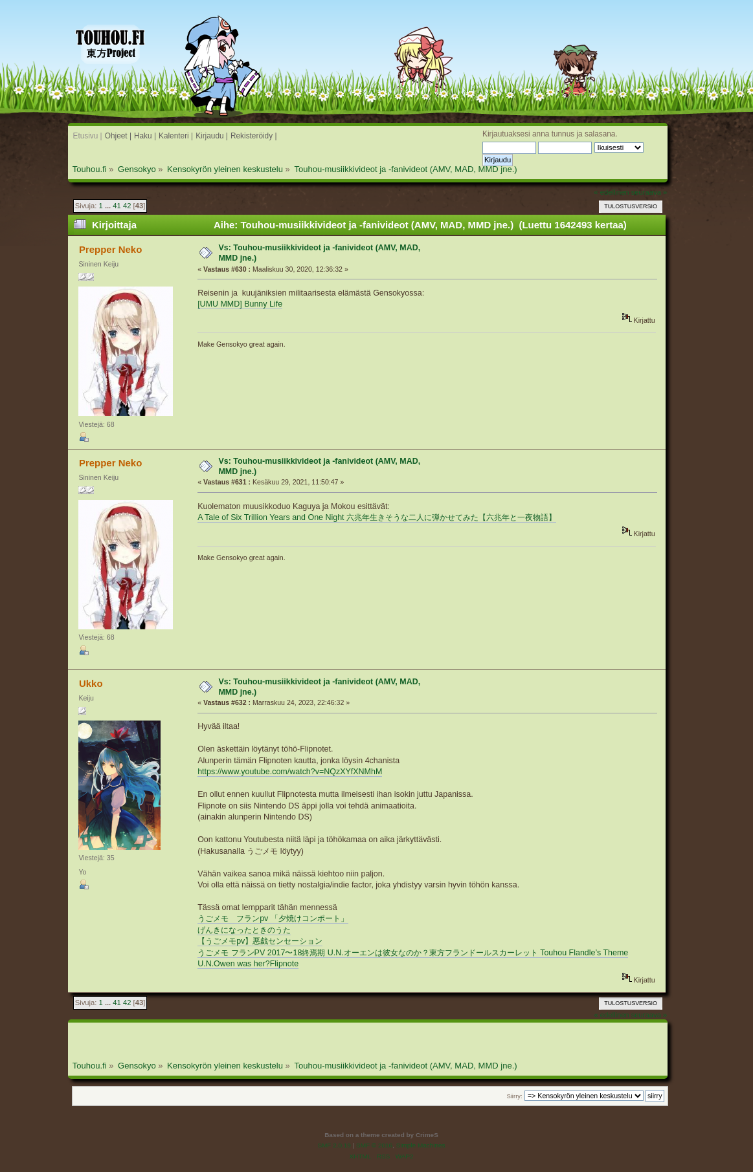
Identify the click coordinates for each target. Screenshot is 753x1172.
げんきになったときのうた (244, 930)
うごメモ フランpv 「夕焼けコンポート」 (272, 918)
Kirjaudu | (212, 135)
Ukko (91, 683)
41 (116, 206)
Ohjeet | (118, 135)
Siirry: (514, 1096)
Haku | (145, 135)
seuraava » (649, 192)
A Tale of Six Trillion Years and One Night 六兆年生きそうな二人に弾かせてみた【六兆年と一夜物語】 (376, 517)
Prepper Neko (110, 249)
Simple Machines (420, 1145)
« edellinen (611, 192)
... (109, 206)
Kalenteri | (176, 135)
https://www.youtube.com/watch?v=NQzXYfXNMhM (289, 771)
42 (127, 206)
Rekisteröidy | (253, 135)
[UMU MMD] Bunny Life (239, 304)
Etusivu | (87, 135)
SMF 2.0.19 (334, 1145)
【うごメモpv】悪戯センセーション (259, 941)
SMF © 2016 (374, 1145)
